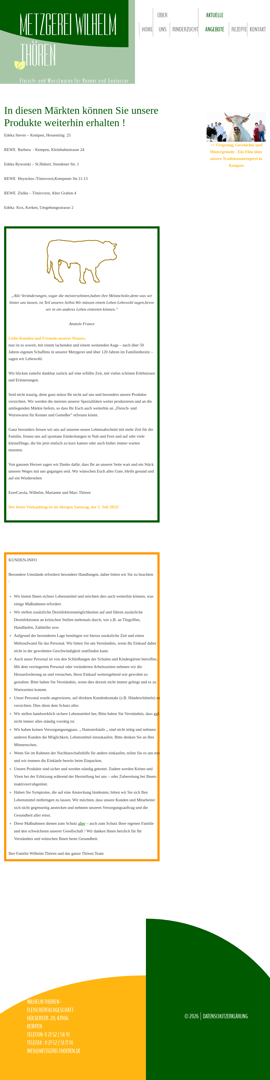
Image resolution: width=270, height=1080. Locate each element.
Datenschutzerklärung (227, 1008)
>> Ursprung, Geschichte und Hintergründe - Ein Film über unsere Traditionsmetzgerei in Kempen (236, 155)
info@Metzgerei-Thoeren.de (44, 1047)
